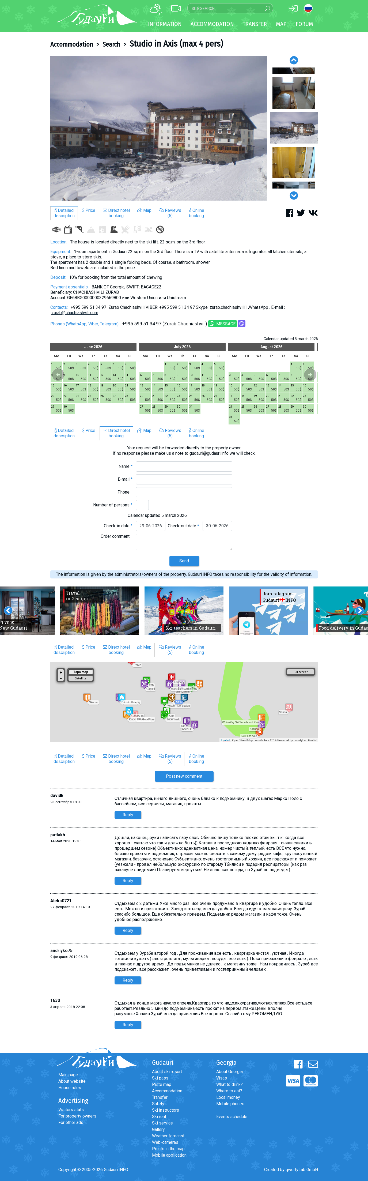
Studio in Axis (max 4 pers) (176, 44)
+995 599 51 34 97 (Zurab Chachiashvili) (164, 323)
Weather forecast (168, 1135)
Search (111, 44)
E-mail (125, 479)
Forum (304, 24)
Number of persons (112, 504)
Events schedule (231, 1116)
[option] (158, 128)
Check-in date (118, 525)
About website (72, 1081)
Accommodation (71, 44)
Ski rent (159, 1116)
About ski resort (167, 1071)
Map (281, 24)
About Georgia (229, 1071)
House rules (69, 1087)
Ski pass (160, 1078)
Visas (221, 1078)
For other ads (70, 1122)
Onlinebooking (196, 213)
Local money (228, 1097)
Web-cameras (165, 1142)
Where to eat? (229, 1090)
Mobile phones (230, 1103)
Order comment (116, 536)
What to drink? (229, 1084)
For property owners (77, 1116)
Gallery (158, 1129)
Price (88, 210)
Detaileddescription (64, 213)
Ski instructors (165, 1110)
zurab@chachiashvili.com (74, 312)
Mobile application (169, 1155)
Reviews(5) (170, 213)
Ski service (162, 1123)
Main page (68, 1074)
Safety (158, 1103)
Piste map (161, 1084)
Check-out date (183, 525)
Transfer (160, 1097)
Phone (124, 492)
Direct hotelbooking (116, 213)
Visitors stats (71, 1109)
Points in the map (168, 1148)
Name (125, 466)
